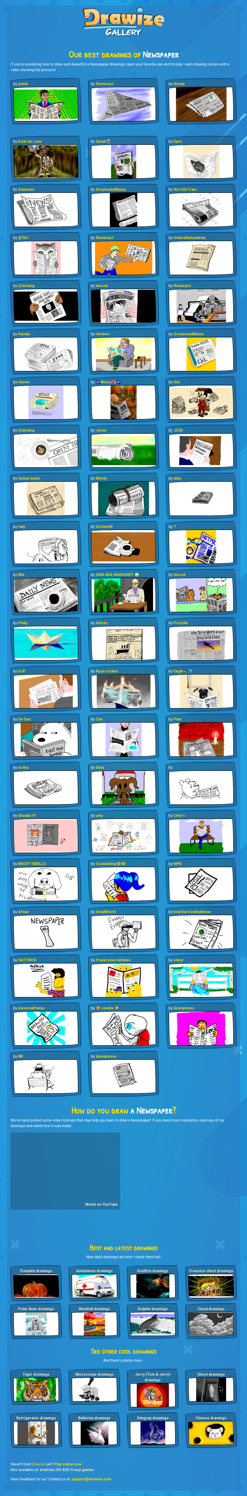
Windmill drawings (94, 1309)
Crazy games (82, 1470)
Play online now (67, 1464)
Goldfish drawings (152, 1271)
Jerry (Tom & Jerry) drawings (152, 1377)
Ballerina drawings (94, 1418)
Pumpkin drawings (36, 1271)
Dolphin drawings (153, 1309)
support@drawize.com (91, 1479)
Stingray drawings (153, 1418)
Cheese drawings (211, 1418)
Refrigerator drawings (36, 1418)
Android (47, 1470)
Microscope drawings (94, 1374)
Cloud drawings (211, 1309)
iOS (58, 1470)
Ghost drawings (211, 1374)
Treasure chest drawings (211, 1271)
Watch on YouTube (101, 1204)
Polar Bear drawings (36, 1309)
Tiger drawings (36, 1374)
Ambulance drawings (94, 1271)
